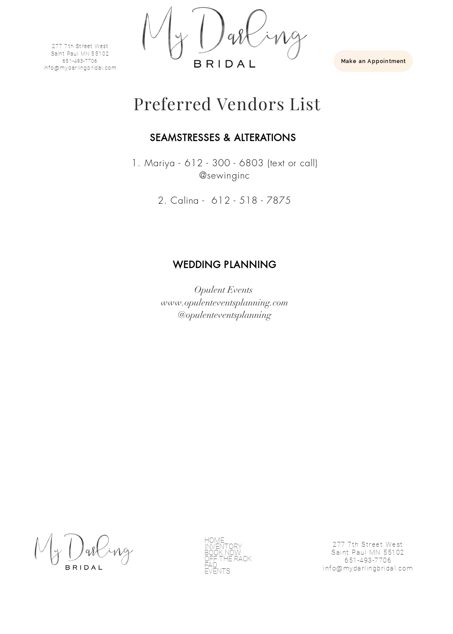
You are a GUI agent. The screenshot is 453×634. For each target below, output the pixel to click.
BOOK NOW (222, 553)
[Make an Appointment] (373, 61)
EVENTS (217, 571)
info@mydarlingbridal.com (80, 68)
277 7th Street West (80, 46)
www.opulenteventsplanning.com (224, 302)
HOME (214, 540)
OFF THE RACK (228, 559)
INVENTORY (223, 547)
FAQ (210, 565)
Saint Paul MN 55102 (80, 54)
